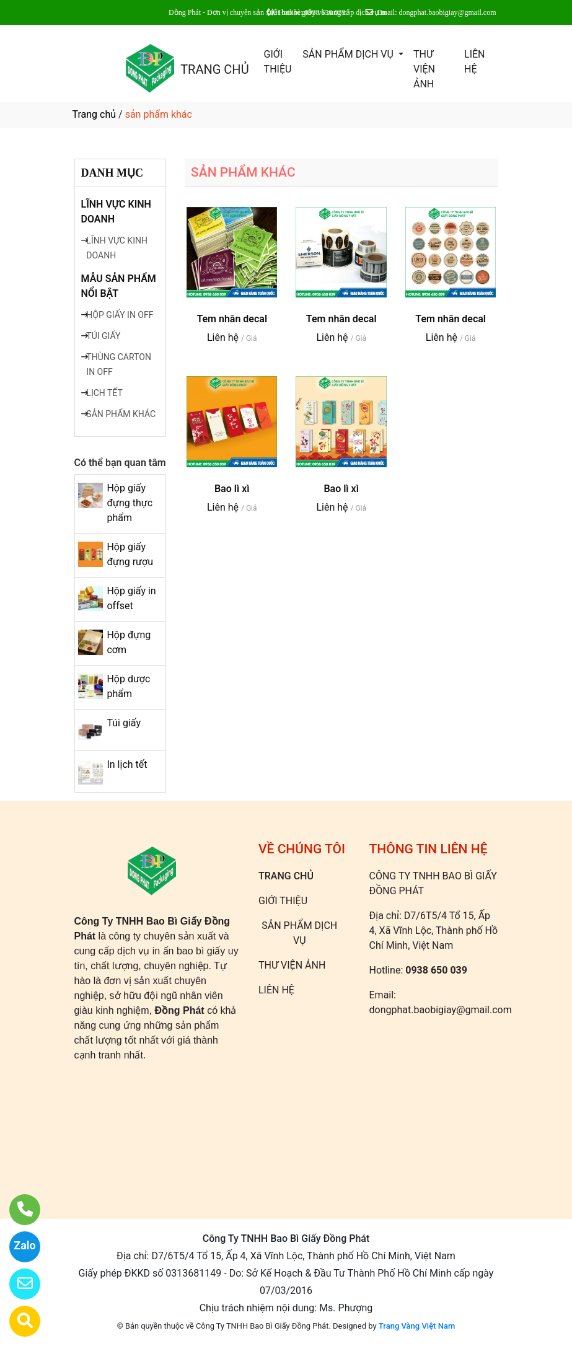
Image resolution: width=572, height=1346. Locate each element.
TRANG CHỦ (214, 69)
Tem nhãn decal (231, 319)
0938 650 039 (436, 970)
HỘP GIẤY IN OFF (119, 315)
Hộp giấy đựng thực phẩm (129, 503)
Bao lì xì (232, 489)
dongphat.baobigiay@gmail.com (440, 1010)
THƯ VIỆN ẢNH (424, 69)
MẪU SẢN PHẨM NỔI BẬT (118, 286)
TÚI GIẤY (103, 336)
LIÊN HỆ (474, 61)
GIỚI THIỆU (278, 61)
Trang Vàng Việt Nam (417, 1326)
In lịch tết (127, 764)
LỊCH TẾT (104, 393)
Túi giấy (124, 723)
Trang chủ (95, 114)
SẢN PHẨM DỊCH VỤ (349, 54)
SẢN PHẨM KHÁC (121, 414)
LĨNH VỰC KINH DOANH (116, 211)
